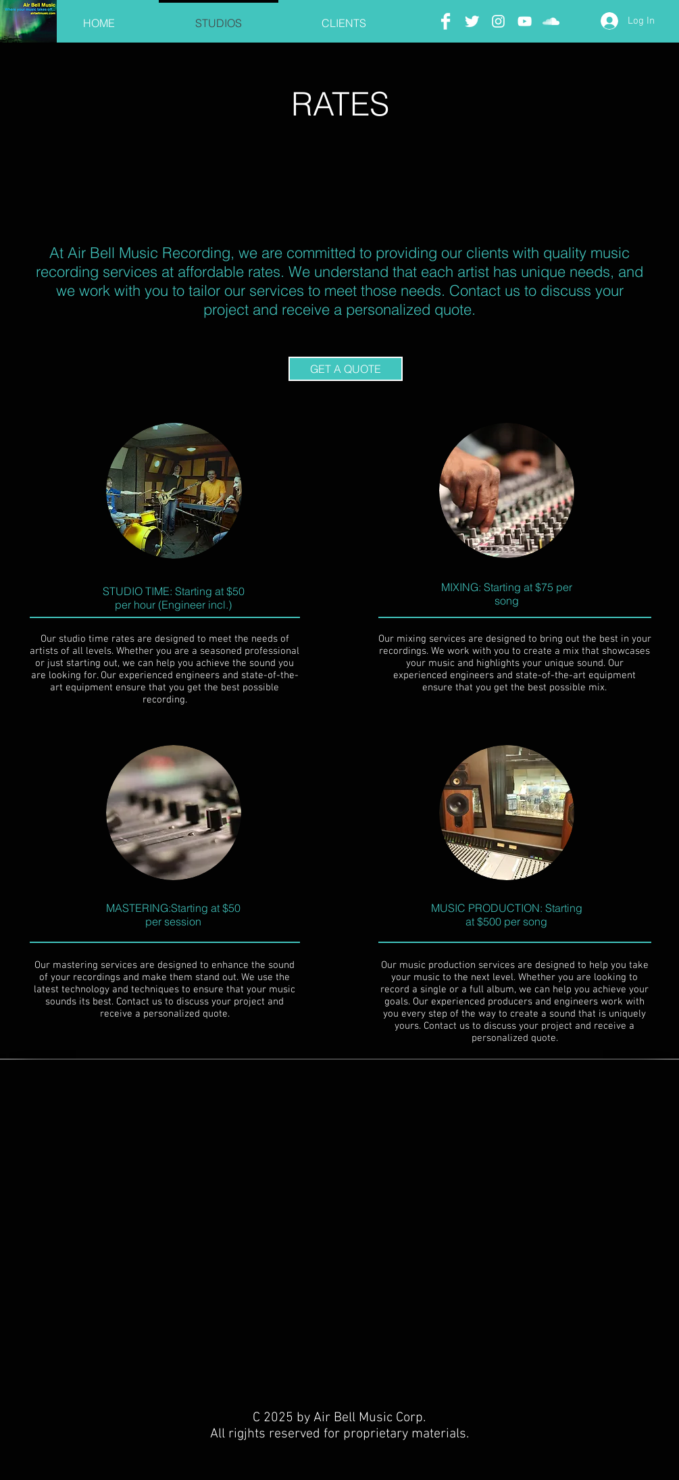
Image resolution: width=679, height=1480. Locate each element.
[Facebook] (445, 21)
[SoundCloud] (551, 21)
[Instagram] (498, 21)
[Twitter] (471, 21)
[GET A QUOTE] (345, 369)
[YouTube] (524, 21)
